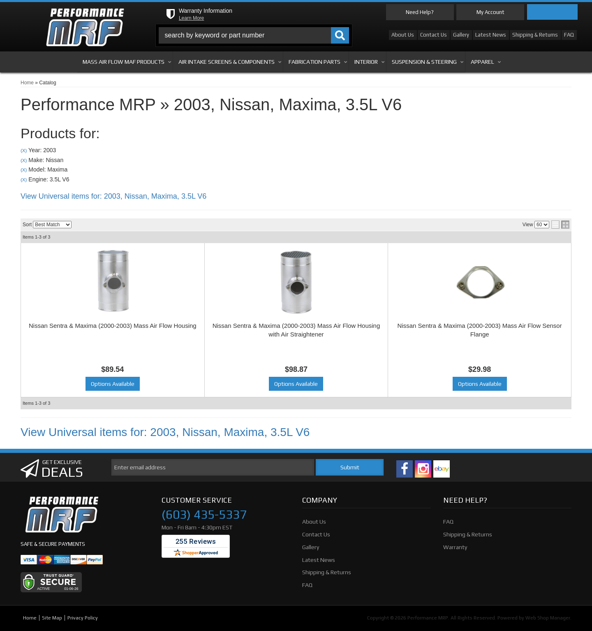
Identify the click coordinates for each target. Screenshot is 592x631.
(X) (24, 150)
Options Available (112, 383)
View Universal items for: (113, 196)
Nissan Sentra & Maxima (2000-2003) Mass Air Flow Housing (113, 325)
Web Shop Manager (547, 618)
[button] (254, 35)
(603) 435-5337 (204, 514)
